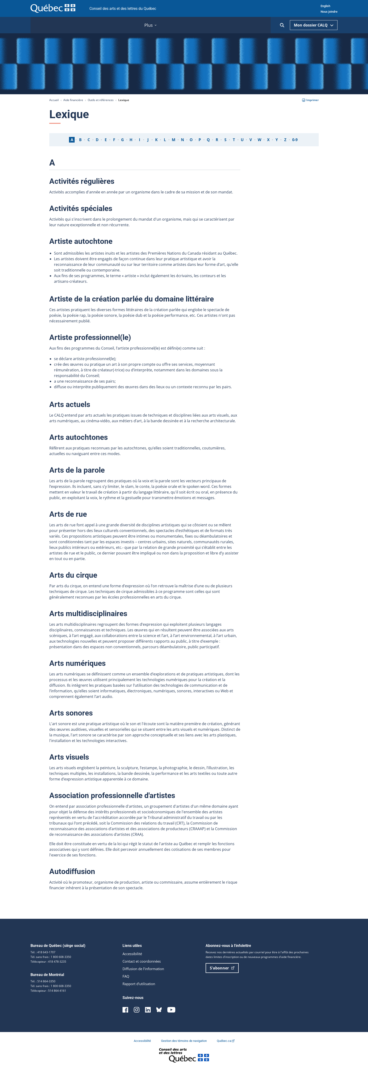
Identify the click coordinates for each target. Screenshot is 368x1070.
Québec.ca (225, 1041)
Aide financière (73, 100)
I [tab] (139, 139)
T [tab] (234, 139)
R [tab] (217, 139)
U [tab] (242, 139)
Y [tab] (277, 139)
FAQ (126, 976)
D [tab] (97, 139)
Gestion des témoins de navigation (184, 1041)
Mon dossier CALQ (314, 25)
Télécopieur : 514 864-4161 (48, 991)
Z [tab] (285, 139)
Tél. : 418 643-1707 (43, 952)
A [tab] (72, 139)
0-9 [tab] (295, 139)
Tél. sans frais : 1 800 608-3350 (51, 957)
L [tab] (165, 139)
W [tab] (259, 139)
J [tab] (148, 139)
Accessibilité (133, 953)
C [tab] (89, 139)
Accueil (54, 100)
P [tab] (200, 139)
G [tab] (122, 139)
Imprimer (310, 100)
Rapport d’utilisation (141, 983)
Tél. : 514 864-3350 (43, 981)
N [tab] (182, 139)
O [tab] (191, 139)
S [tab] (225, 139)
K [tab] (156, 139)
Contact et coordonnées (144, 961)
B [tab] (80, 139)
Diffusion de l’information (145, 968)
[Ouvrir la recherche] (282, 25)
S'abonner (222, 968)
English (325, 6)
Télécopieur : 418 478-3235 (48, 962)
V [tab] (250, 139)
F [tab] (114, 139)
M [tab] (173, 139)
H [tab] (131, 139)
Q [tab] (208, 139)
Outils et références (101, 100)
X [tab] (268, 139)
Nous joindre (329, 11)
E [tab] (106, 139)
